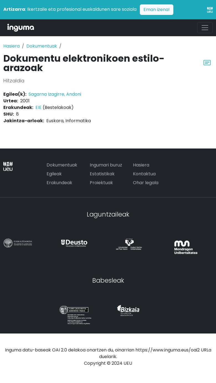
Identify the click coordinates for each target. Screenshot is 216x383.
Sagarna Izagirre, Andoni (55, 94)
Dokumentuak (41, 46)
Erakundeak (59, 182)
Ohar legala (145, 182)
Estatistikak (102, 174)
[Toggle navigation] (205, 27)
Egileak (54, 174)
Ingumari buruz (106, 165)
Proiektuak (101, 182)
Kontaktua (144, 174)
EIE (38, 107)
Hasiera (11, 46)
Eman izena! (156, 9)
